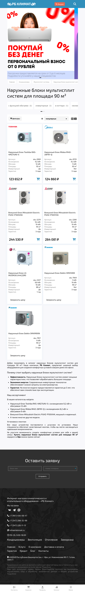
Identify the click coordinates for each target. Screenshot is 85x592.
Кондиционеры (16, 539)
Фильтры (15, 119)
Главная (11, 546)
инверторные (43, 105)
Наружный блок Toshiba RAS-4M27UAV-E (22, 153)
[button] (40, 77)
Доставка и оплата (54, 546)
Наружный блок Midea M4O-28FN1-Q (57, 153)
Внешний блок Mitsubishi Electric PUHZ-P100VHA (24, 213)
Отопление (51, 539)
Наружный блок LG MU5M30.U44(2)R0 (17, 274)
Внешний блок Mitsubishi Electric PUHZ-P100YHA (60, 213)
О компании (35, 546)
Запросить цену (17, 300)
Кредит (23, 550)
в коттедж (61, 105)
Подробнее (46, 567)
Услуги (22, 546)
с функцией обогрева (20, 105)
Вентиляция (35, 539)
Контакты (43, 550)
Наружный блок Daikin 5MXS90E (59, 273)
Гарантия (12, 550)
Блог (33, 550)
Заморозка (67, 539)
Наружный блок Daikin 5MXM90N (24, 333)
